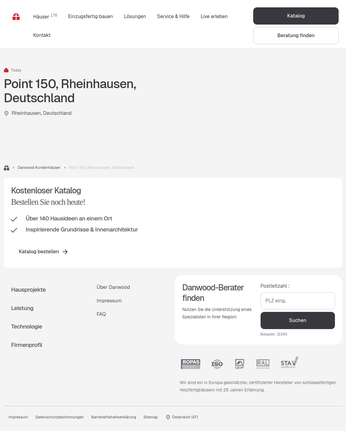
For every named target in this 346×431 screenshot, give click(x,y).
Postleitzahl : (275, 286)
